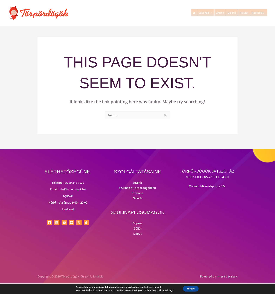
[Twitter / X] (79, 223)
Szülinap (206, 12)
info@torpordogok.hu (72, 189)
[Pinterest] (71, 223)
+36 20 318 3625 (73, 183)
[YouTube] (64, 223)
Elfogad (190, 288)
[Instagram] (56, 223)
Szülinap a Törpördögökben (137, 188)
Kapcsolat (258, 12)
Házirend (68, 210)
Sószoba (137, 193)
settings (167, 290)
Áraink (220, 12)
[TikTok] (86, 223)
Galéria (232, 12)
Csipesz (137, 224)
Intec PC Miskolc (226, 277)
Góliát (137, 229)
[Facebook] (49, 223)
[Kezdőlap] (194, 12)
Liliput (137, 234)
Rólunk (244, 12)
